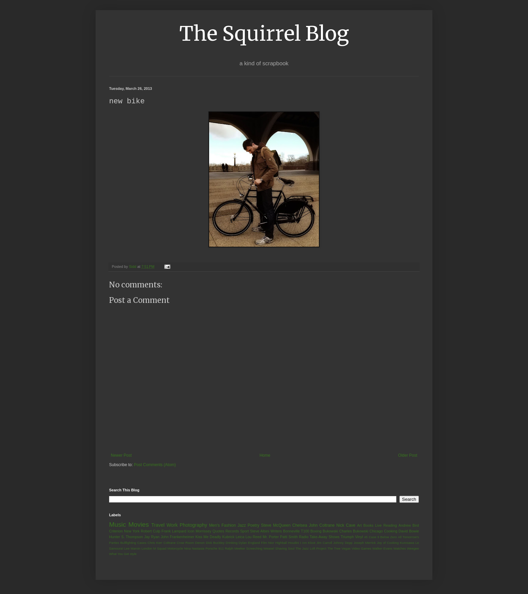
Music (117, 524)
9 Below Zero (387, 537)
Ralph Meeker (235, 549)
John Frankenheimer (177, 537)
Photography (193, 525)
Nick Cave (345, 525)
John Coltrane (322, 525)
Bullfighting (128, 543)
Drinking (231, 543)
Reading (390, 526)
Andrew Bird (408, 526)
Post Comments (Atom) (155, 465)
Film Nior (267, 543)
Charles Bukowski (353, 531)
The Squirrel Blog (264, 33)
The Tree (333, 549)
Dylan (243, 543)
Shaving (281, 549)
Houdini (293, 543)
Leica (240, 537)
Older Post (407, 455)
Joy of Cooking (388, 543)
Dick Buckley (215, 543)
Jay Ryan (152, 537)
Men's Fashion (222, 525)
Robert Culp (150, 531)
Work (171, 525)
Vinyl (359, 537)
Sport (244, 531)
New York (131, 531)
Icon (191, 531)
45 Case (370, 537)
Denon (200, 543)
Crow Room (185, 543)
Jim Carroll (324, 543)
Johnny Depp (343, 543)
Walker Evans (382, 549)
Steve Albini (259, 531)
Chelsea (299, 525)
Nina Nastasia (194, 549)
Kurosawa (407, 543)
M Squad (159, 549)
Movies (138, 524)
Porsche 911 (214, 549)
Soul (291, 549)
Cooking (390, 531)
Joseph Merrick (365, 543)
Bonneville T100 (296, 531)
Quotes (218, 531)
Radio (303, 537)
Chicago (376, 531)
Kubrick (228, 537)
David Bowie (409, 531)
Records (232, 531)
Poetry (253, 525)
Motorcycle (175, 549)
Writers (276, 531)
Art (359, 526)
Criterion (116, 531)
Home (265, 455)
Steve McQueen (276, 525)
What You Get (119, 554)
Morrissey (203, 531)
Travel (157, 525)
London (146, 549)
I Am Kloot (307, 543)
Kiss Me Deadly (208, 537)
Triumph (347, 537)
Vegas (346, 549)
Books (368, 526)
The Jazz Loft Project (310, 549)
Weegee (413, 549)
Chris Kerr (154, 543)
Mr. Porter (271, 537)
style (133, 554)
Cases (141, 543)
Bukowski (330, 531)
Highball (281, 543)
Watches (399, 549)
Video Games (361, 549)
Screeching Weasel (260, 549)
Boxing (316, 531)
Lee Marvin (132, 549)
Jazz (241, 525)
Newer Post (121, 455)
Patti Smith (289, 537)
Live (378, 526)
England (254, 543)
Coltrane (169, 543)
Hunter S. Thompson (126, 537)
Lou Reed (253, 537)
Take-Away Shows (325, 537)
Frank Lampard (174, 531)
